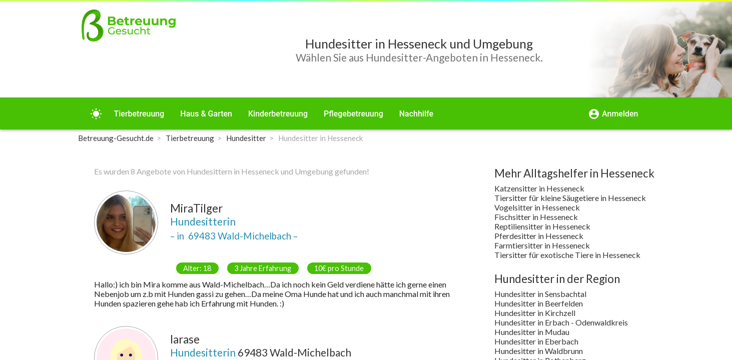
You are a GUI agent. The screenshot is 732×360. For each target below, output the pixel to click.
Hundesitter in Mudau (531, 331)
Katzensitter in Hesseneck (539, 188)
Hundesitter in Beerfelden (538, 303)
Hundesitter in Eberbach (536, 341)
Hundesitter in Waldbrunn (538, 351)
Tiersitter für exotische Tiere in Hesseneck (567, 255)
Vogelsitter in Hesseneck (537, 207)
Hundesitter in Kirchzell (534, 313)
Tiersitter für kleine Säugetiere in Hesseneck (570, 197)
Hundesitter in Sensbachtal (540, 293)
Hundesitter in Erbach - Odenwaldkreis (561, 322)
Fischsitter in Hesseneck (536, 217)
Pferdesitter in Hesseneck (538, 235)
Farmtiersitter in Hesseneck (542, 245)
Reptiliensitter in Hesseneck (542, 226)
